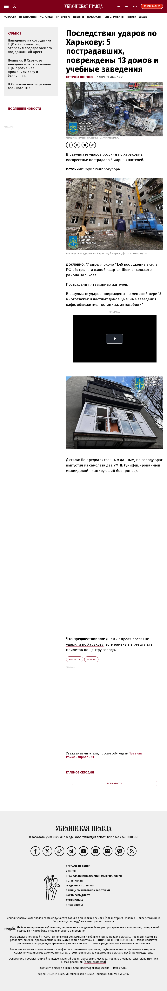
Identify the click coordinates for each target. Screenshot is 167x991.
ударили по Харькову (85, 644)
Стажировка (74, 900)
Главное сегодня (80, 772)
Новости (9, 16)
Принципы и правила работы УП (88, 890)
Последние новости (24, 108)
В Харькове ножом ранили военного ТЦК (29, 86)
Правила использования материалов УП (94, 875)
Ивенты (78, 16)
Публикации (28, 16)
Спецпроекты (114, 16)
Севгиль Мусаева (96, 958)
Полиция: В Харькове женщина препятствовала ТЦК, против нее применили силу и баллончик (29, 68)
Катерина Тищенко (79, 77)
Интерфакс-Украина (45, 930)
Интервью (63, 16)
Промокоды (74, 904)
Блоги (131, 16)
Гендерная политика (80, 885)
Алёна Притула (148, 958)
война (91, 659)
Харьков (74, 659)
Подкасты (94, 16)
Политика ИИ (75, 880)
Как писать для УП (78, 895)
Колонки (46, 16)
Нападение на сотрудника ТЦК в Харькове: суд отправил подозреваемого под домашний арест (30, 46)
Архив (143, 16)
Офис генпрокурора (102, 169)
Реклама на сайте (78, 866)
